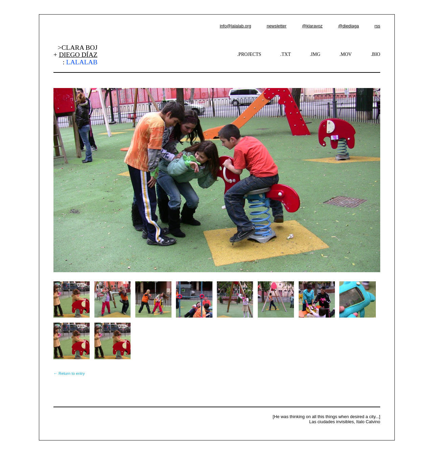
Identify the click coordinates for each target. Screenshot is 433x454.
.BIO (375, 54)
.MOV (345, 54)
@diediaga (348, 25)
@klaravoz (312, 25)
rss (377, 25)
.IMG (315, 54)
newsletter (276, 25)
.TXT (285, 54)
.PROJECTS (249, 54)
